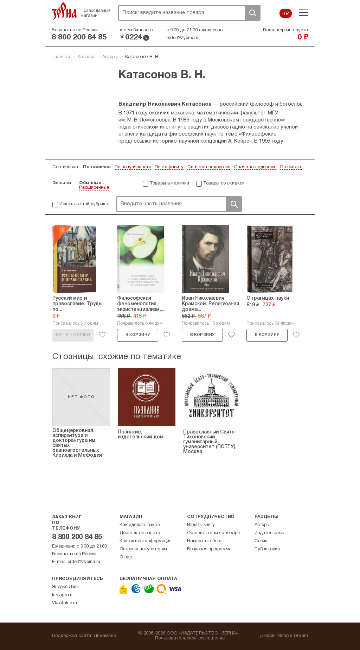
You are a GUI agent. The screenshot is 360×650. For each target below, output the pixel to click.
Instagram (62, 595)
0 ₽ (285, 14)
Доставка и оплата (140, 533)
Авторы (110, 57)
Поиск (252, 13)
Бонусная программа (209, 549)
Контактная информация (146, 541)
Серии (261, 541)
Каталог (86, 57)
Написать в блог (204, 541)
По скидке (291, 167)
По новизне (97, 167)
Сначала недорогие (208, 167)
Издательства (269, 533)
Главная (61, 57)
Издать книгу (201, 525)
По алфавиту (169, 167)
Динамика (105, 636)
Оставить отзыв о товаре (213, 533)
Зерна (64, 11)
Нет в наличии (73, 335)
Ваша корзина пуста (285, 30)
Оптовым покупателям (143, 549)
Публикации (267, 549)
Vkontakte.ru (64, 603)
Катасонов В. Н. (142, 57)
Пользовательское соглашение (190, 638)
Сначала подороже (255, 167)
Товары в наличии (169, 183)
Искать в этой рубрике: (84, 204)
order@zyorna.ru (183, 38)
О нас (126, 557)
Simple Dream (293, 636)
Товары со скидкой (224, 183)
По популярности (133, 167)
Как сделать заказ (140, 525)
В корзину (138, 335)
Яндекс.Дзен (65, 587)
